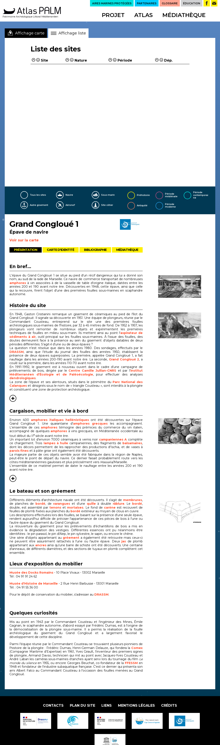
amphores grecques (90, 423)
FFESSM (131, 663)
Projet (113, 15)
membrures (132, 500)
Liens (106, 705)
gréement (72, 538)
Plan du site (82, 705)
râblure (118, 504)
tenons (56, 507)
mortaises (75, 507)
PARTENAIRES (146, 3)
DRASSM (16, 352)
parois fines (19, 451)
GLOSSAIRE (170, 3)
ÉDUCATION (191, 3)
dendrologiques (22, 378)
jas (124, 541)
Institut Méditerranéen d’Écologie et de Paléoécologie (76, 372)
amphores (17, 283)
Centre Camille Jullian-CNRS (92, 370)
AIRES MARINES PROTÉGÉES (111, 3)
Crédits (169, 705)
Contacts (53, 705)
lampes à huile (56, 443)
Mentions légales (136, 705)
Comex (137, 648)
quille (92, 504)
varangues (62, 504)
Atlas (143, 15)
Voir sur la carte (24, 240)
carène (110, 507)
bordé (40, 504)
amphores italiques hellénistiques (60, 420)
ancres (40, 545)
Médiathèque (184, 15)
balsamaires (132, 443)
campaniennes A (113, 439)
